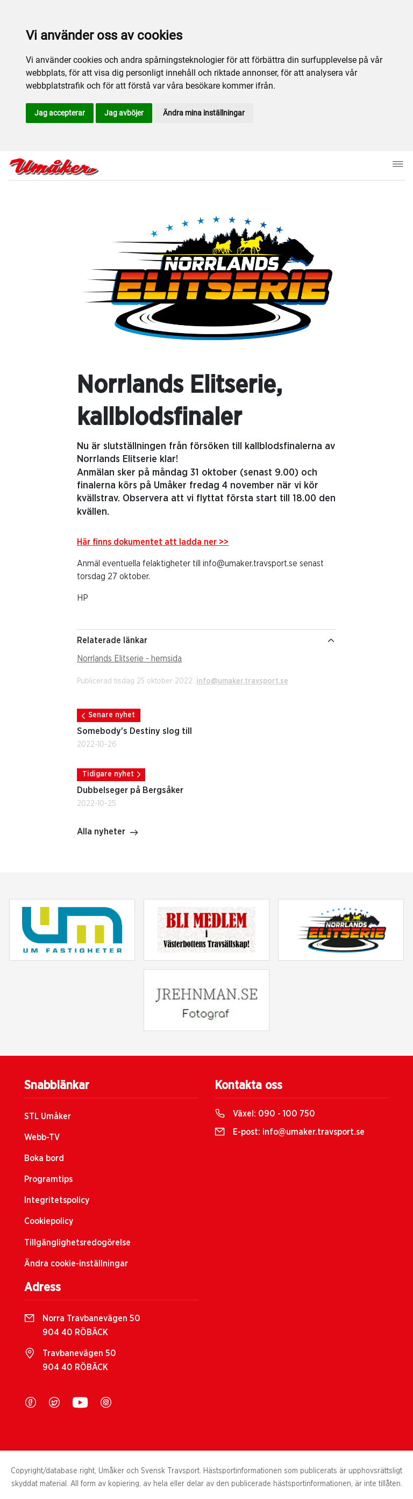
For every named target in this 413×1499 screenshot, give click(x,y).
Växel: (265, 1114)
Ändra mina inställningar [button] (204, 113)
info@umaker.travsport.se (242, 681)
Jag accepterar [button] (59, 113)
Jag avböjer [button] (124, 113)
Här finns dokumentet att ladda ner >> (153, 542)
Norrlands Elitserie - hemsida (129, 658)
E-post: (290, 1132)
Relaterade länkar (206, 640)
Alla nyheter (108, 832)
